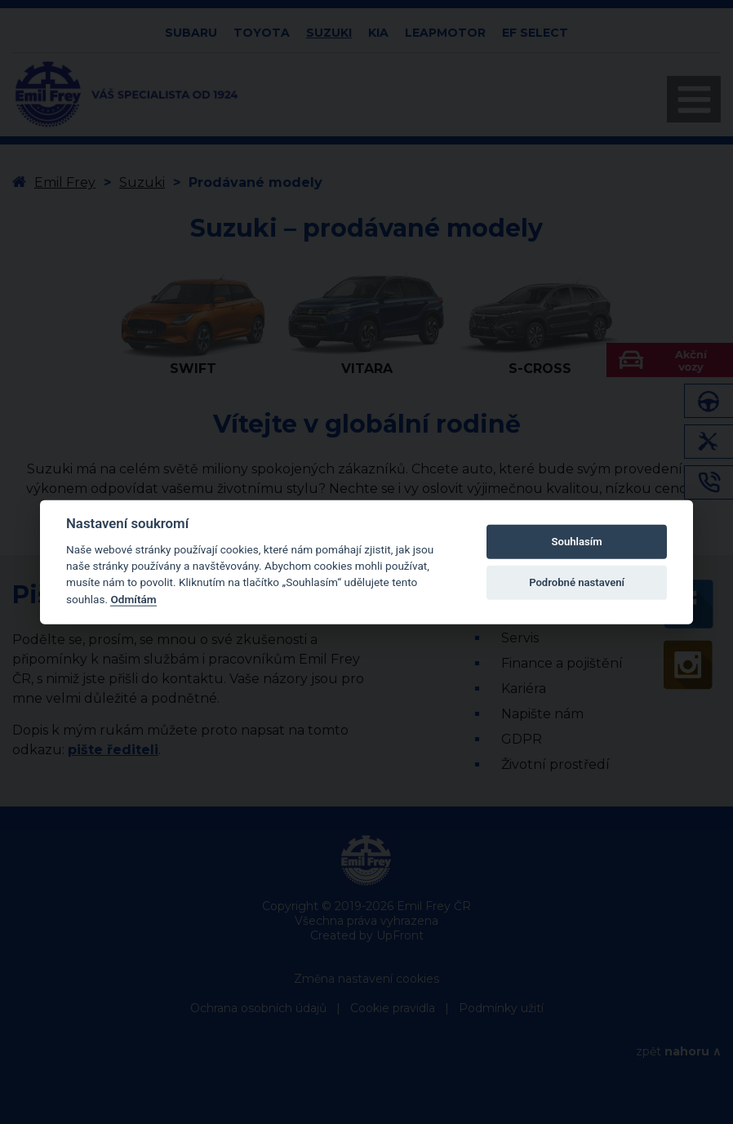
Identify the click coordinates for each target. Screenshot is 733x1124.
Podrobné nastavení (576, 582)
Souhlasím (577, 541)
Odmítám (133, 599)
